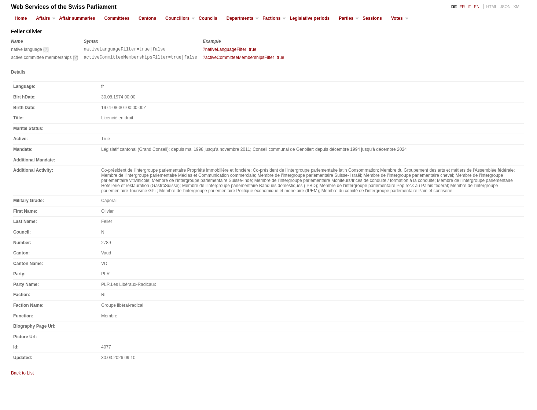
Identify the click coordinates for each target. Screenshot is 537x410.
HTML (491, 6)
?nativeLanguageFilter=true (229, 49)
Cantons (147, 18)
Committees (116, 18)
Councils (208, 18)
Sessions (372, 18)
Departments (240, 18)
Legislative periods (310, 18)
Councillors (177, 18)
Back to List (22, 375)
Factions (271, 18)
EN (476, 6)
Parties (346, 18)
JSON (505, 6)
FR (462, 6)
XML (517, 6)
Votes (397, 18)
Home (21, 18)
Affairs (43, 18)
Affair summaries (77, 18)
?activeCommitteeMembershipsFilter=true (243, 58)
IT (469, 6)
